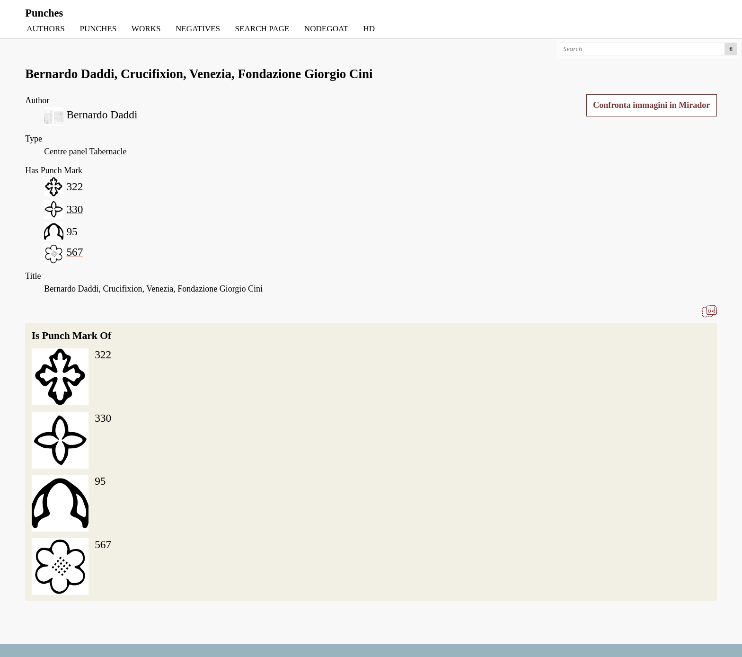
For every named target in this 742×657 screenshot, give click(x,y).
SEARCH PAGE (262, 28)
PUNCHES (98, 28)
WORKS (146, 28)
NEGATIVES (198, 28)
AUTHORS (45, 28)
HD (369, 28)
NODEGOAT (326, 28)
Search (731, 49)
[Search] (642, 49)
